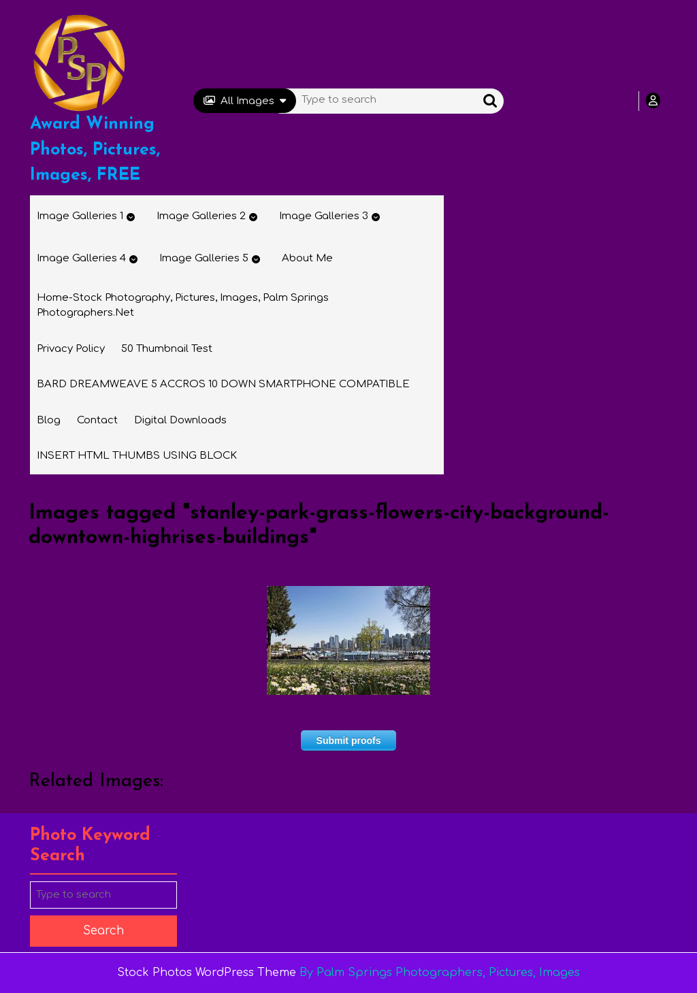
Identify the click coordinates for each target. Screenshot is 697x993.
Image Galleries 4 (81, 258)
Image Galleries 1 (80, 216)
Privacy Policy (71, 349)
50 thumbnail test (166, 349)
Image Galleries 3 (323, 216)
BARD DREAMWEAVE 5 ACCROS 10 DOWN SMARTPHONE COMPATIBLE (223, 384)
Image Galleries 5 (203, 258)
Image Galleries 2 (201, 216)
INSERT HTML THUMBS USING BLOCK (137, 455)
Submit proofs (349, 740)
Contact (97, 420)
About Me (307, 258)
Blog (49, 420)
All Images (245, 101)
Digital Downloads (180, 420)
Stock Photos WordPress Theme (206, 972)
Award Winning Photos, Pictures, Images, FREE (95, 150)
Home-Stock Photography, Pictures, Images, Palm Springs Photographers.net (183, 305)
